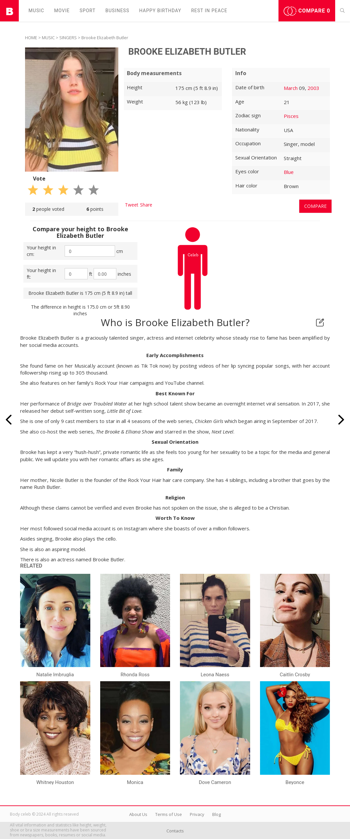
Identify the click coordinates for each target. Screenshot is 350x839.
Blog (216, 814)
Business (117, 10)
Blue (289, 172)
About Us (138, 814)
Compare (306, 11)
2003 (313, 88)
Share (146, 205)
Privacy (197, 814)
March (291, 88)
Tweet (131, 205)
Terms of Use (168, 814)
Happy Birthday (160, 10)
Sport (88, 10)
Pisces (291, 116)
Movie (62, 10)
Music (36, 10)
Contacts (175, 831)
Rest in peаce (209, 10)
